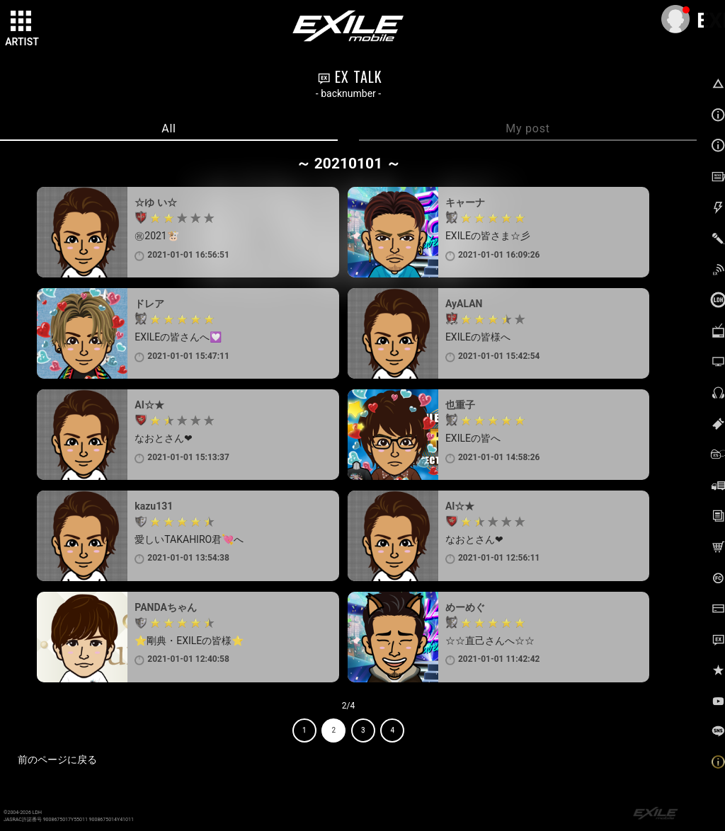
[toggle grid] (22, 22)
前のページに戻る (57, 759)
